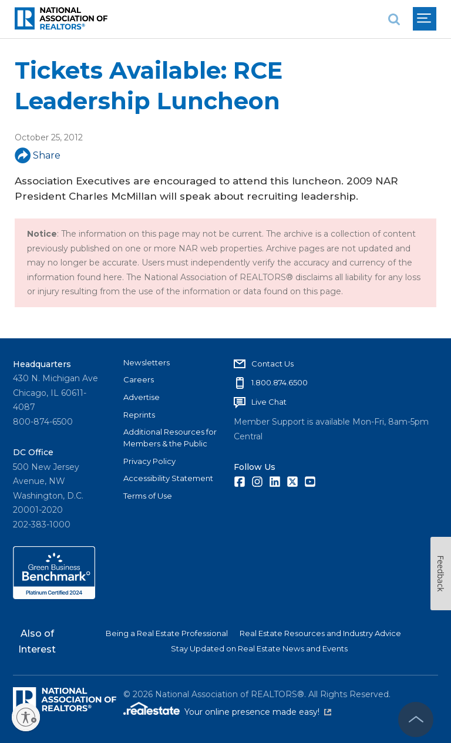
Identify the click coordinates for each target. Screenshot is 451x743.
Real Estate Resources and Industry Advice (320, 633)
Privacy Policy (149, 461)
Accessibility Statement (168, 478)
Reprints (139, 414)
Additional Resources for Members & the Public (170, 437)
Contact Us (272, 363)
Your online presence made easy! (257, 712)
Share (37, 155)
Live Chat (269, 401)
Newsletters (146, 362)
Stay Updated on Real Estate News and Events (259, 648)
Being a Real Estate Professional (167, 633)
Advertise (141, 397)
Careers (138, 379)
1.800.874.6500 (279, 382)
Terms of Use (147, 495)
